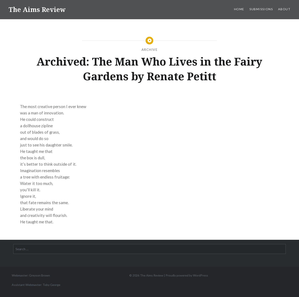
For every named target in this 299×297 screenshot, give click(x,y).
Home (239, 9)
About (284, 9)
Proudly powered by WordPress (187, 275)
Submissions (261, 9)
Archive (149, 49)
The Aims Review (37, 9)
